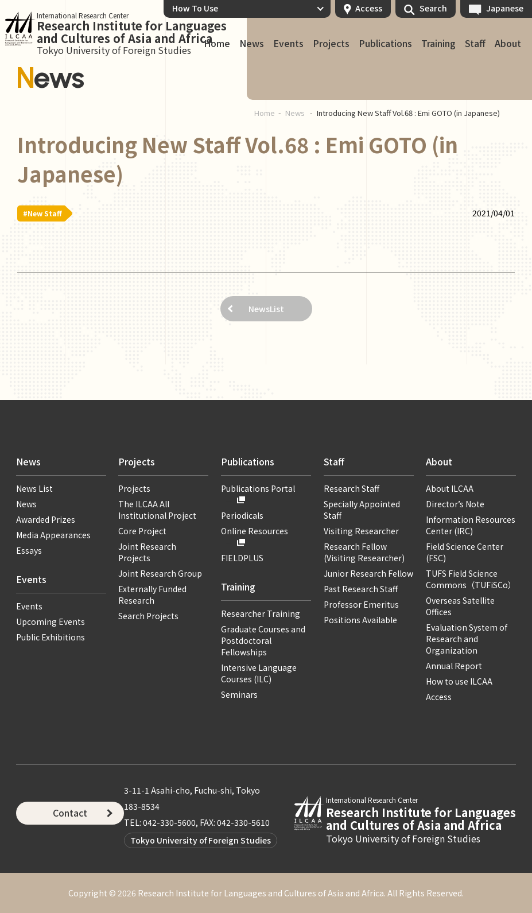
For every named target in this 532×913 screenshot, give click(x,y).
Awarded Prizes (45, 519)
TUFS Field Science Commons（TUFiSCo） (471, 579)
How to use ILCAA (459, 681)
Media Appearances (53, 535)
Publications (385, 43)
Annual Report (454, 665)
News (251, 43)
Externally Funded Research (152, 594)
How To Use (195, 8)
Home (264, 112)
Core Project (142, 531)
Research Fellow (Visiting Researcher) (364, 552)
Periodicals (242, 515)
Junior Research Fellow (368, 573)
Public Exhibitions (50, 637)
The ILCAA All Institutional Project (157, 509)
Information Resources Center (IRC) (470, 525)
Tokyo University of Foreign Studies (200, 840)
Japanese (504, 8)
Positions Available (360, 619)
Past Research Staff (361, 589)
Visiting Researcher (361, 531)
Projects (331, 43)
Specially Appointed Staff (362, 509)
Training (438, 43)
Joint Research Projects (147, 552)
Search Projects (148, 615)
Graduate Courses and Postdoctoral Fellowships (263, 640)
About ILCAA (449, 488)
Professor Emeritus (361, 604)
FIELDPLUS (242, 558)
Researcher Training (260, 613)
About (508, 43)
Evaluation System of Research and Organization (466, 638)
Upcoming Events (50, 621)
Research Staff (351, 488)
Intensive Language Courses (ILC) (259, 673)
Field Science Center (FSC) (464, 552)
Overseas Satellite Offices (460, 606)
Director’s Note (455, 504)
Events (288, 43)
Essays (29, 550)
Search (433, 8)
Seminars (239, 694)
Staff (475, 43)
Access (368, 8)
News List (34, 488)
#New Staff (42, 213)
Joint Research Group (160, 573)
